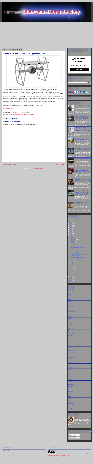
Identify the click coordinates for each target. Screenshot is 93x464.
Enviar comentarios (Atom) (37, 168)
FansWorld (70, 333)
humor (69, 340)
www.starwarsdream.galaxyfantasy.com (69, 456)
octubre (73, 241)
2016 (71, 278)
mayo (72, 265)
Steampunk (71, 384)
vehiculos (70, 398)
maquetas (70, 347)
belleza (70, 301)
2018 (71, 235)
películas (70, 364)
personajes (70, 367)
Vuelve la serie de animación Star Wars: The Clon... (79, 255)
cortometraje (71, 316)
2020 (71, 231)
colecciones (71, 311)
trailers (69, 396)
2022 (71, 227)
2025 (71, 221)
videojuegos (71, 403)
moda (69, 360)
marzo (72, 269)
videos (69, 406)
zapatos (70, 408)
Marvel (69, 352)
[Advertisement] (46, 34)
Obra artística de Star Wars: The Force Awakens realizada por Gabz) (82, 149)
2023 (71, 225)
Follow (69, 97)
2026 (71, 219)
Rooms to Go (52, 90)
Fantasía (26, 114)
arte (69, 296)
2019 (71, 233)
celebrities (70, 304)
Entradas (72, 435)
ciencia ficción (16, 114)
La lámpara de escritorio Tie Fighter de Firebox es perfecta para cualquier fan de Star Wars (82, 129)
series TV (70, 376)
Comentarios (72, 437)
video (69, 401)
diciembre (73, 237)
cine (69, 309)
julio (72, 261)
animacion (70, 289)
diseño (22, 114)
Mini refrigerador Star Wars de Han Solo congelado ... (78, 258)
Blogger (57, 460)
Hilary (77, 417)
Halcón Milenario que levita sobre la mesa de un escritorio (83, 159)
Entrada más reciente (9, 164)
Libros (69, 345)
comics (69, 313)
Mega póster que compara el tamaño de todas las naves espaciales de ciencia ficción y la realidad (82, 118)
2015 (71, 280)
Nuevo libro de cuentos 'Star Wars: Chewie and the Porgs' (82, 138)
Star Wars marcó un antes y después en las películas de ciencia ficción (81, 204)
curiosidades (71, 321)
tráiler (69, 393)
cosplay (70, 318)
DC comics (70, 323)
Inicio (35, 164)
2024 (71, 223)
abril (72, 267)
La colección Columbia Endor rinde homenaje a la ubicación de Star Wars (83, 180)
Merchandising (71, 357)
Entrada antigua (59, 164)
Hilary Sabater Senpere (66, 453)
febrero (73, 272)
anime (69, 294)
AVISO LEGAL (5, 450)
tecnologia (70, 389)
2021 (71, 229)
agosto (73, 245)
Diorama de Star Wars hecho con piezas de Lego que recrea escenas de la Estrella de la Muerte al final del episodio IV (83, 192)
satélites (70, 372)
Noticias (70, 362)
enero (72, 274)
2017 (71, 276)
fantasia (70, 335)
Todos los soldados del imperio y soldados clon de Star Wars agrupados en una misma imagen (83, 170)
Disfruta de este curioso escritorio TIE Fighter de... (79, 251)
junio (72, 263)
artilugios (10, 114)
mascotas (70, 355)
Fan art (70, 330)
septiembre (74, 243)
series (69, 374)
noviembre (73, 239)
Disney (69, 328)
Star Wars (31, 114)
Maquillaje (70, 350)
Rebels (69, 369)
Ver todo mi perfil (72, 426)
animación (70, 292)
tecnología (70, 391)
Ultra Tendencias (10, 108)
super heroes (71, 386)
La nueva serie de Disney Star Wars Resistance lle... (78, 248)
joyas (69, 342)
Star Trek (70, 379)
